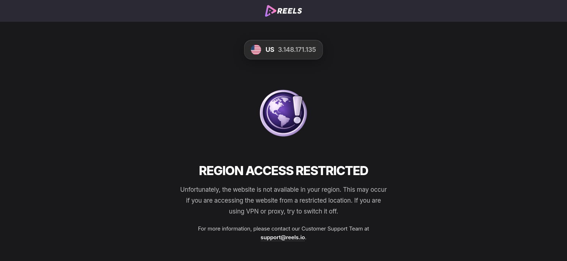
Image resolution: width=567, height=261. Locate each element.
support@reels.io (283, 237)
